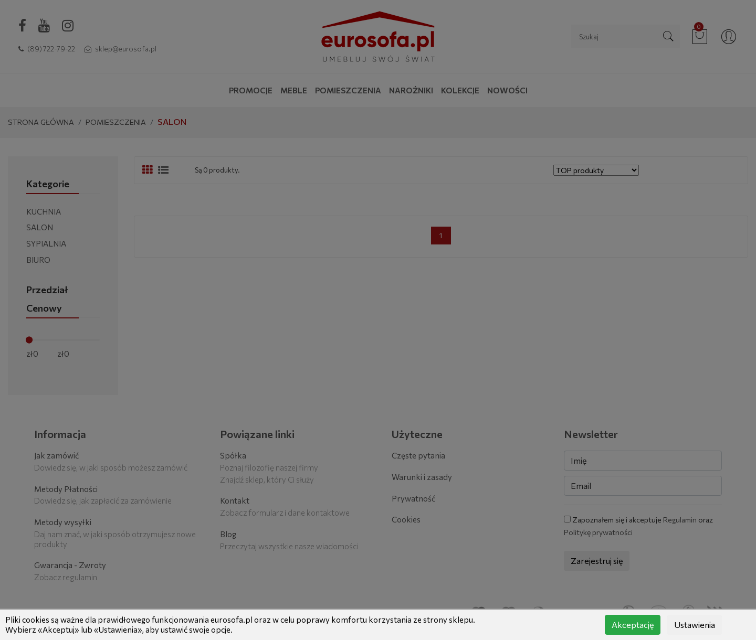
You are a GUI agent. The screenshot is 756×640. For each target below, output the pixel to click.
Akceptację (633, 625)
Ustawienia (694, 625)
